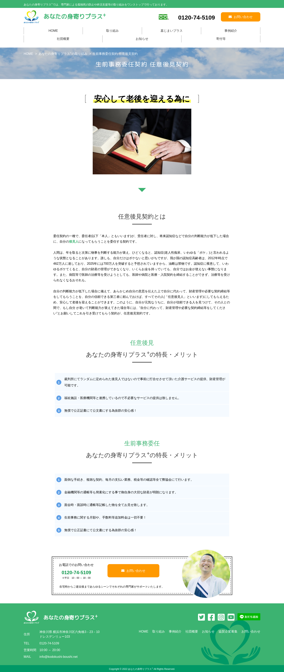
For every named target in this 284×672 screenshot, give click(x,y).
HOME (53, 30)
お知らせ (142, 38)
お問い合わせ (133, 570)
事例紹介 (230, 30)
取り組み (112, 30)
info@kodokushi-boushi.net (58, 656)
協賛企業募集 (228, 631)
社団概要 (63, 38)
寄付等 (221, 38)
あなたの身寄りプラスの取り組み (62, 53)
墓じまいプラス (172, 30)
